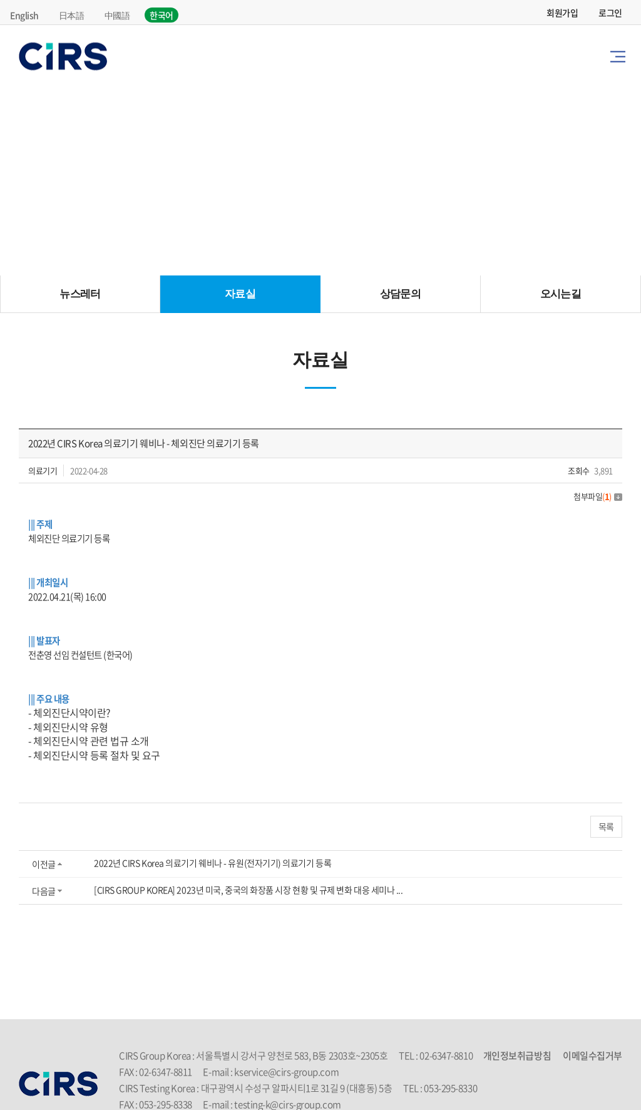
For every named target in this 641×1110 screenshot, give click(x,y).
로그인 (610, 12)
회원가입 (562, 12)
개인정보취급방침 (517, 1055)
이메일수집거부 (592, 1055)
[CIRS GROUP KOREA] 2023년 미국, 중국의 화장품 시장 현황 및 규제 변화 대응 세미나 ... (248, 889)
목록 (606, 826)
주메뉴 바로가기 (0, 0)
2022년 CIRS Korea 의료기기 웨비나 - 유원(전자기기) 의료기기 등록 (212, 862)
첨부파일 (597, 496)
